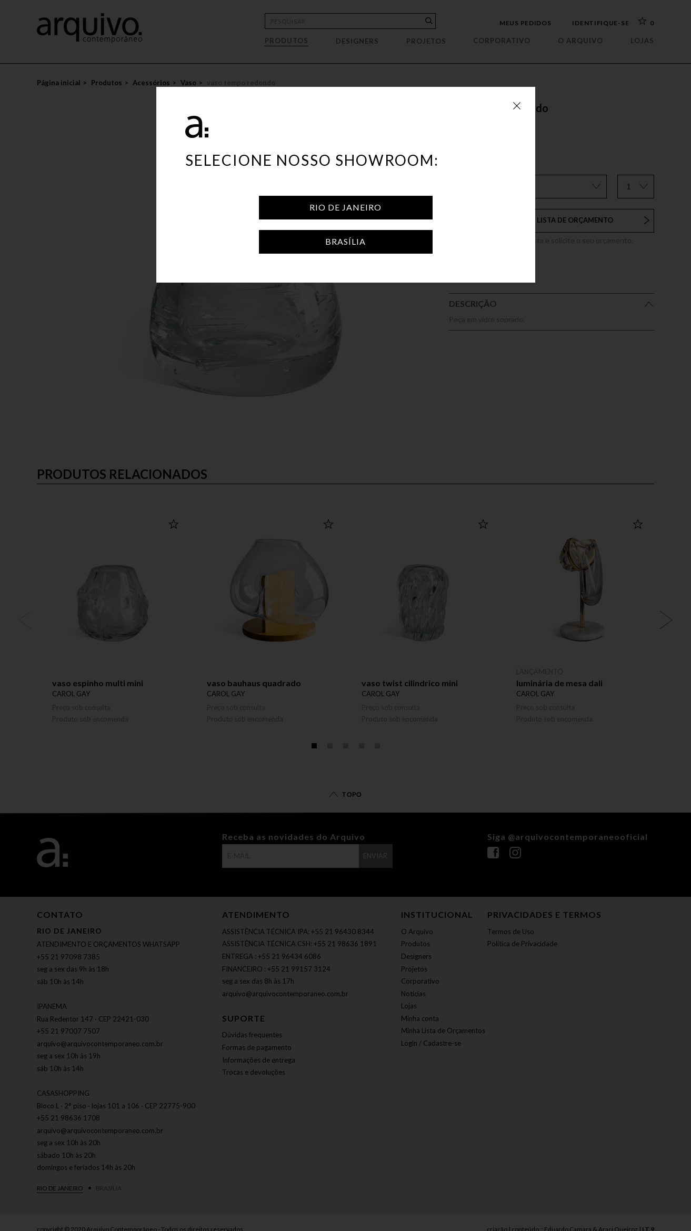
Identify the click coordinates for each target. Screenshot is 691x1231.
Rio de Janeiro (345, 207)
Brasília (345, 241)
